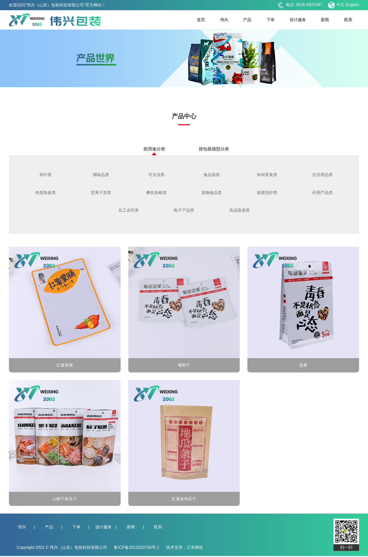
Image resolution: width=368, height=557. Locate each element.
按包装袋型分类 (214, 149)
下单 (270, 20)
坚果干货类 (101, 193)
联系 (348, 20)
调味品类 (101, 175)
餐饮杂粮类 (156, 193)
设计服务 (298, 20)
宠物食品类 (211, 193)
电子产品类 (184, 211)
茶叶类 (45, 175)
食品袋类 (211, 175)
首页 (201, 20)
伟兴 (224, 20)
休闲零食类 (267, 175)
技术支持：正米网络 (184, 548)
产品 (247, 20)
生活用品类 (322, 175)
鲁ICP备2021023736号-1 (137, 548)
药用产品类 (322, 193)
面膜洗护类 (267, 193)
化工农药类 (128, 211)
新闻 (325, 20)
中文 (340, 5)
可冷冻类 (156, 175)
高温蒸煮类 (239, 211)
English (352, 5)
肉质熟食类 (45, 193)
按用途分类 (154, 151)
